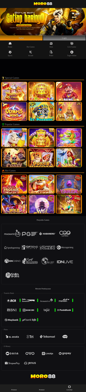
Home (10, 46)
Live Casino (71, 46)
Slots (51, 46)
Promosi (14, 388)
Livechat (69, 388)
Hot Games (31, 46)
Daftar (21, 38)
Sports (10, 54)
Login (64, 38)
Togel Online (71, 54)
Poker (51, 54)
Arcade (30, 54)
